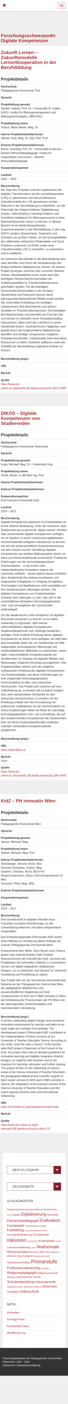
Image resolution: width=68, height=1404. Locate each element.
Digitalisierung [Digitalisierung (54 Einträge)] (33, 1214)
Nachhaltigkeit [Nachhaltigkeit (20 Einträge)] (25, 1256)
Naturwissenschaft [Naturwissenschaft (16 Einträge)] (41, 1256)
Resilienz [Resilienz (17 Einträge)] (11, 1277)
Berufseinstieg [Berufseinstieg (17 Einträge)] (49, 1209)
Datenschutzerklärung (28, 1365)
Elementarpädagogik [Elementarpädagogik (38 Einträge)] (23, 1221)
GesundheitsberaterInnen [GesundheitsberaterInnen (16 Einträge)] (36, 1230)
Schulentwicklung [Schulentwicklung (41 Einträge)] (21, 1282)
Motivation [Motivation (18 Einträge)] (12, 1256)
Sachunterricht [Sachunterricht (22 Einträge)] (24, 1277)
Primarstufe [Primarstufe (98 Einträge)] (44, 1261)
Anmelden (13, 1312)
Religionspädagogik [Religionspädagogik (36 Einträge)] (21, 1273)
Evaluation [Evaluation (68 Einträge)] (49, 1220)
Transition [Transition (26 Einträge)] (13, 1291)
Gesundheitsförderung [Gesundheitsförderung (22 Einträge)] (19, 1234)
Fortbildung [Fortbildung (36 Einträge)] (15, 1230)
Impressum (9, 1365)
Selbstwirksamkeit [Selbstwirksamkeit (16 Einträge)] (15, 1287)
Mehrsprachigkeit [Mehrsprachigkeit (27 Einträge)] (18, 1251)
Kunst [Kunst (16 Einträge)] (58, 1241)
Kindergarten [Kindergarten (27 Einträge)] (47, 1240)
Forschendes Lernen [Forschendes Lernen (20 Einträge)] (35, 1226)
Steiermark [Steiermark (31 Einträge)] (49, 1286)
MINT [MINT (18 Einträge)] (42, 1252)
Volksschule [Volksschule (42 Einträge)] (29, 1291)
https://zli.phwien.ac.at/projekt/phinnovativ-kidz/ (30, 1106)
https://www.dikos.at (13, 749)
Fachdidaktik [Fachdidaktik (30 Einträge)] (15, 1225)
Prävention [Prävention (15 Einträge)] (45, 1268)
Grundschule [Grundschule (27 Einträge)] (41, 1234)
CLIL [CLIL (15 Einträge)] (9, 1215)
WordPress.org (16, 1332)
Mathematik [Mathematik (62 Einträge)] (48, 1246)
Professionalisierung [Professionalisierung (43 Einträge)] (23, 1268)
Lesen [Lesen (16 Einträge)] (33, 1248)
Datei (4, 760)
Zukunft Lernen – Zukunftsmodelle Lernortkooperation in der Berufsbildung (28, 60)
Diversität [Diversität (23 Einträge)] (52, 1214)
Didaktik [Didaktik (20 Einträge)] (16, 1215)
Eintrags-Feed (16, 1319)
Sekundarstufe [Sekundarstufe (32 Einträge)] (45, 1282)
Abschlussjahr (36, 1170)
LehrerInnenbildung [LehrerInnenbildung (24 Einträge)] (18, 1247)
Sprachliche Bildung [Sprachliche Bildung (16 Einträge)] (32, 1287)
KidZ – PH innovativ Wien (28, 800)
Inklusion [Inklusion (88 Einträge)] (16, 1240)
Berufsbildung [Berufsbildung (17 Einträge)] (36, 1209)
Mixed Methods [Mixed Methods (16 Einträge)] (52, 1252)
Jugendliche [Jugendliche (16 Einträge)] (32, 1241)
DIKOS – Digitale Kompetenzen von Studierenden (20, 418)
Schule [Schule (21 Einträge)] (37, 1277)
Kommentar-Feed (18, 1326)
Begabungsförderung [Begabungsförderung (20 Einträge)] (18, 1209)
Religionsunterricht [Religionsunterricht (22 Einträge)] (47, 1273)
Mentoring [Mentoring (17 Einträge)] (34, 1252)
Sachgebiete (36, 1187)
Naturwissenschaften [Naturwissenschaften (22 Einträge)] (18, 1262)
